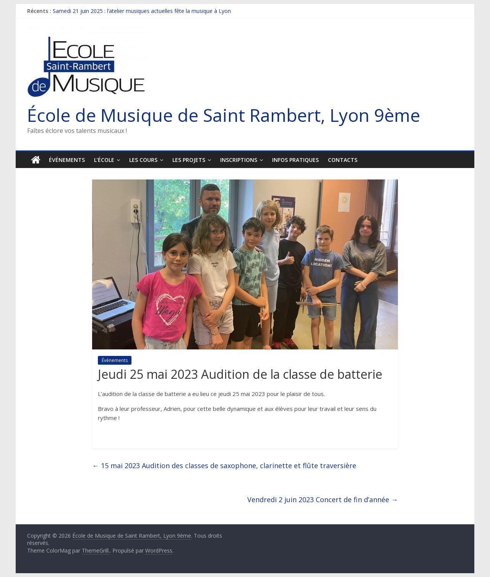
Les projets (188, 159)
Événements (67, 159)
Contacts (342, 159)
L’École (104, 159)
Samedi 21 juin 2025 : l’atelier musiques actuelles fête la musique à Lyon (142, 11)
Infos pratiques (295, 159)
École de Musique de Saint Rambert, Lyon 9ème (223, 115)
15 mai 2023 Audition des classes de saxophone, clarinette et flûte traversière (224, 465)
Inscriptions (238, 159)
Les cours (143, 159)
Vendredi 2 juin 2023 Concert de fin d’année (322, 499)
